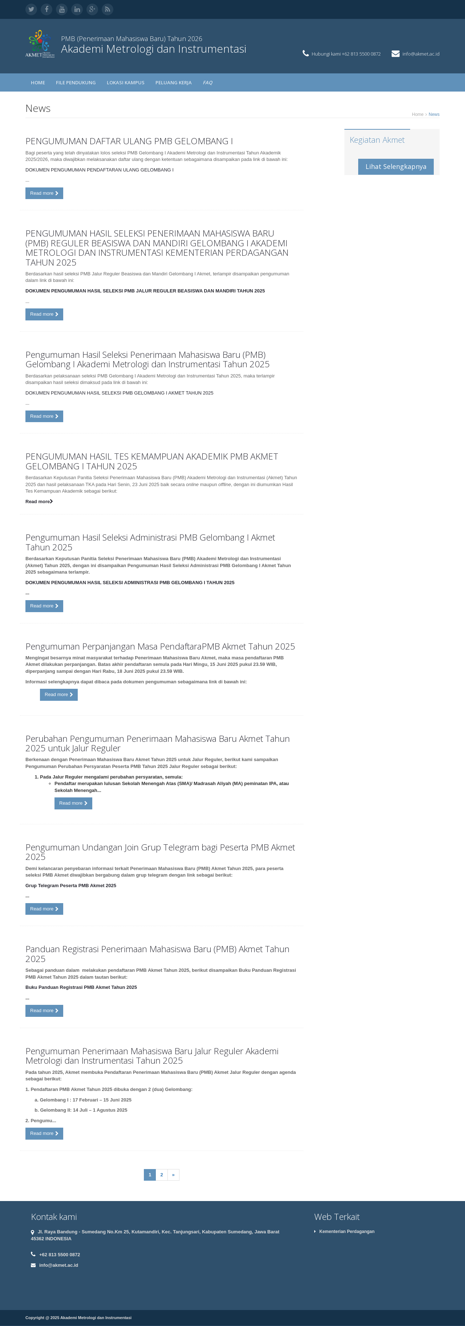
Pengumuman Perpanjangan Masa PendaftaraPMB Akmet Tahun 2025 (160, 646)
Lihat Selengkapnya (395, 166)
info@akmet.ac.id (421, 53)
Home (38, 82)
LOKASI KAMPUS (126, 82)
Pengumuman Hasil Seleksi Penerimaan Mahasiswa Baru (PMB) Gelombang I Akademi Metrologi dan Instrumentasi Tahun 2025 (147, 359)
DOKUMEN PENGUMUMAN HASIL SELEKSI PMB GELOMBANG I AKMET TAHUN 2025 (119, 393)
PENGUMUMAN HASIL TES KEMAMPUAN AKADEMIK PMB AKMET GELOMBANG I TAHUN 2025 (151, 461)
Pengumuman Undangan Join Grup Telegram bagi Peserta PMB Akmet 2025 (160, 851)
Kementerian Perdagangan (344, 1231)
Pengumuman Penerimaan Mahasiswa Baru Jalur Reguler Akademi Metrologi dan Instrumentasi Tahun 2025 (152, 1055)
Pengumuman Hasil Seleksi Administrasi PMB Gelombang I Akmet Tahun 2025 (150, 542)
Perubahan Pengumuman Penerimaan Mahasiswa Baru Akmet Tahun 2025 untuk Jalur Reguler (157, 743)
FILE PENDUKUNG (76, 82)
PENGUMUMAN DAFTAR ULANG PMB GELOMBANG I (129, 141)
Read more (44, 193)
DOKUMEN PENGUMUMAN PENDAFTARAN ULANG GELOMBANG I (99, 170)
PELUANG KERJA (173, 82)
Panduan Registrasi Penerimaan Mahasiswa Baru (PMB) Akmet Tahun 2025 (157, 953)
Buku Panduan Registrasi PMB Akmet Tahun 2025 (81, 987)
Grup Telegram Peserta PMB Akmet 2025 (70, 885)
